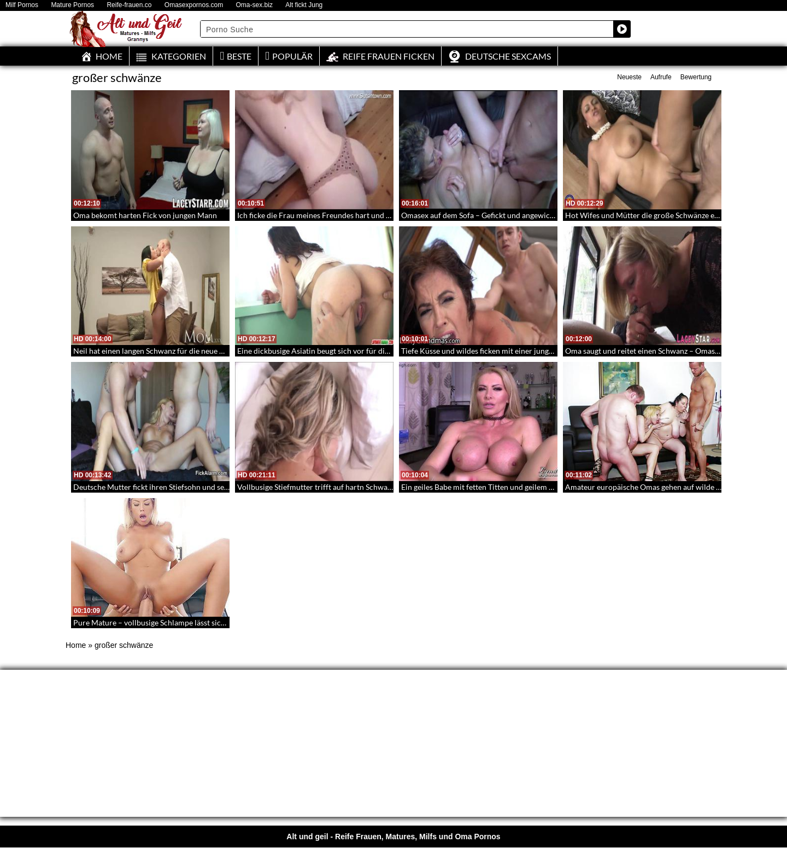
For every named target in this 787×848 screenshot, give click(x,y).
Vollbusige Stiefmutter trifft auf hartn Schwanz (316, 487)
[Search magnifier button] (622, 29)
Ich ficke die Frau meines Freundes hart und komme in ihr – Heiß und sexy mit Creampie (386, 215)
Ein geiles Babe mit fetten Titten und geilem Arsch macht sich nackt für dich (528, 487)
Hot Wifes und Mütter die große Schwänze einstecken (656, 215)
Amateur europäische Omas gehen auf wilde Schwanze (657, 487)
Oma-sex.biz (254, 5)
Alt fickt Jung (303, 5)
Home (76, 645)
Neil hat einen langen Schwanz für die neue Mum (155, 350)
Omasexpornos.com (194, 5)
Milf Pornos (21, 5)
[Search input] (407, 29)
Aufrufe (661, 77)
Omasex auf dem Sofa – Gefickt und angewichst (480, 215)
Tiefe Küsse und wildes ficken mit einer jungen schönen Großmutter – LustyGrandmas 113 (553, 350)
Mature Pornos (72, 5)
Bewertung (696, 77)
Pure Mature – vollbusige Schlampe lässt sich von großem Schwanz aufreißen (203, 622)
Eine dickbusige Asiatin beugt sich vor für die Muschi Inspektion (345, 350)
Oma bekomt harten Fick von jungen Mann (145, 215)
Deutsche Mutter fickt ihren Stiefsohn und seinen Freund (169, 487)
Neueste (629, 77)
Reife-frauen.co (129, 5)
